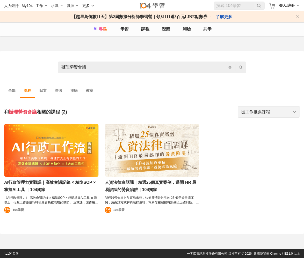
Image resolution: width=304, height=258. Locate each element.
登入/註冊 (287, 5)
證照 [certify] (166, 29)
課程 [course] (145, 29)
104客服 (11, 253)
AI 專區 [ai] (100, 29)
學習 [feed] (124, 29)
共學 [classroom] (207, 29)
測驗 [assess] (187, 29)
